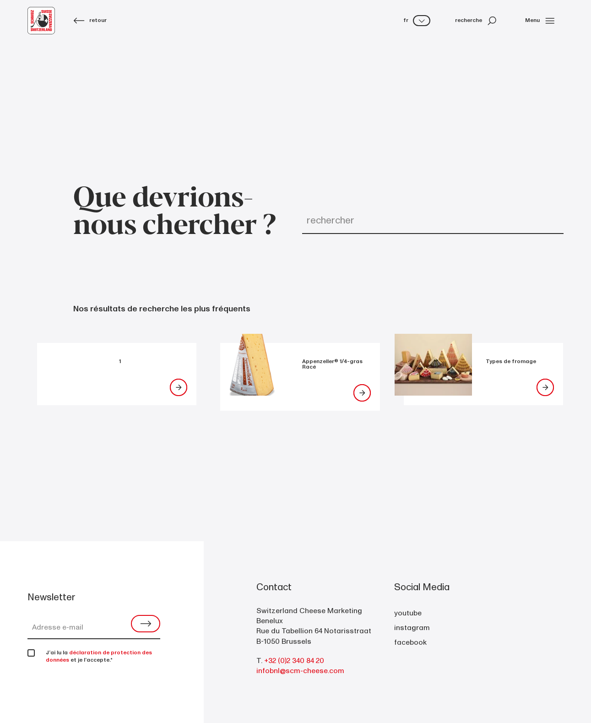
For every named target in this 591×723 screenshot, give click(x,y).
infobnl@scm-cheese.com (300, 671)
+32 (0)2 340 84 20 (294, 661)
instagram (412, 628)
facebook (410, 642)
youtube (408, 613)
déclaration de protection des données (99, 656)
